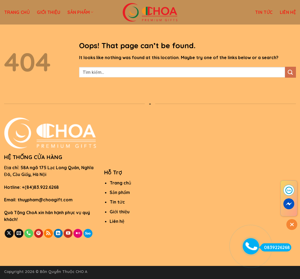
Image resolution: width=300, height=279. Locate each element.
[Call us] (28, 233)
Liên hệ (117, 221)
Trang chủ (120, 183)
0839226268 (275, 247)
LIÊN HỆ (288, 12)
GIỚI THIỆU (48, 12)
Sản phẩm (120, 192)
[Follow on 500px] (87, 233)
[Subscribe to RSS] (48, 233)
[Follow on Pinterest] (38, 233)
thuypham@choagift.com (45, 199)
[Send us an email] (18, 233)
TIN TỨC (264, 12)
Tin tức (117, 202)
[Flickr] (77, 233)
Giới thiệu (120, 211)
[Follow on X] (9, 233)
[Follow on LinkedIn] (58, 233)
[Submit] (290, 72)
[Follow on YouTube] (68, 233)
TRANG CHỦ (17, 12)
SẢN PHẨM (80, 12)
